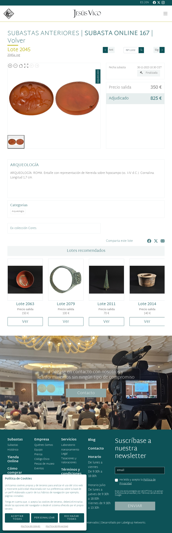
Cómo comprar (14, 470)
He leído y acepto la (137, 482)
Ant (111, 50)
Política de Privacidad (57, 526)
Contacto (86, 393)
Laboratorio (68, 445)
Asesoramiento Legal (70, 452)
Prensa (38, 454)
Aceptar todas (17, 517)
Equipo (38, 450)
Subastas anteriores (43, 33)
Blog (91, 440)
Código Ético (41, 459)
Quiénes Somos (43, 445)
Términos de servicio (150, 493)
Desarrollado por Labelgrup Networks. (123, 522)
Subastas (12, 445)
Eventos (39, 468)
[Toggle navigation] (165, 13)
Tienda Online (13, 459)
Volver (16, 41)
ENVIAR (135, 506)
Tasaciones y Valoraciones (68, 460)
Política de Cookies (30, 526)
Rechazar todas (71, 517)
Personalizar (44, 518)
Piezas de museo (44, 464)
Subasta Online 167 (116, 33)
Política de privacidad (126, 493)
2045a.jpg (13, 55)
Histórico (12, 450)
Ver (25, 321)
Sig (157, 50)
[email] (140, 470)
